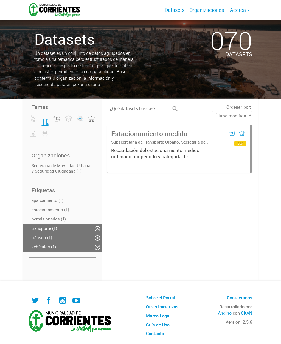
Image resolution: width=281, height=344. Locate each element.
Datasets (174, 10)
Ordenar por (238, 107)
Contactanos (239, 298)
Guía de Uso (158, 325)
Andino (225, 313)
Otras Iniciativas (162, 307)
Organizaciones (206, 10)
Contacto (155, 334)
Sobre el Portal (160, 298)
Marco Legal (158, 316)
